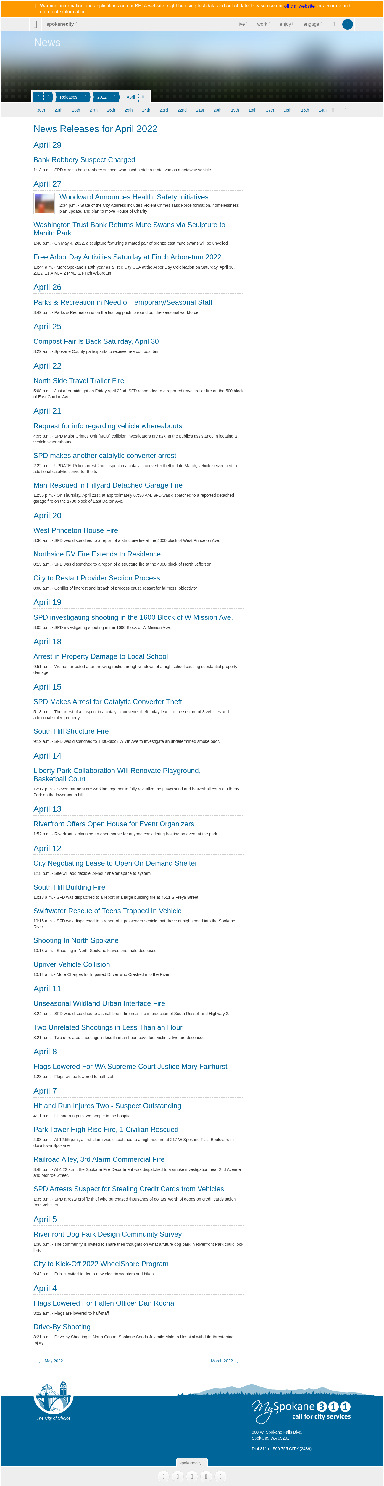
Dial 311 (259, 1448)
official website (299, 6)
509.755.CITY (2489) (292, 1448)
